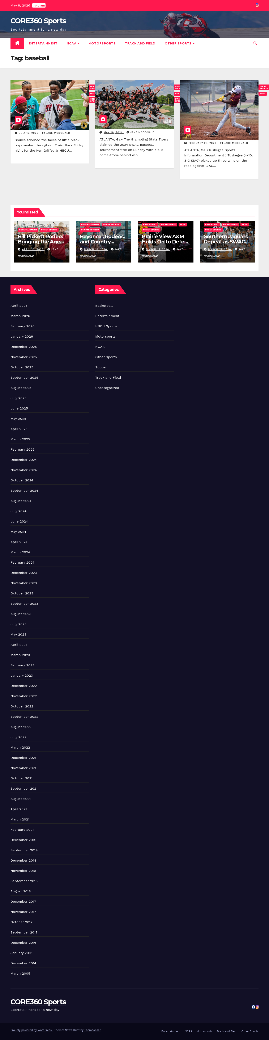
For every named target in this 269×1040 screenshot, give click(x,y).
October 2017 (21, 922)
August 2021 (20, 799)
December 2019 (23, 840)
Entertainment (43, 43)
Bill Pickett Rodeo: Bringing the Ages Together (40, 241)
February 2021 (22, 830)
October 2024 (21, 480)
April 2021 (18, 809)
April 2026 (19, 306)
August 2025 (20, 388)
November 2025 (23, 357)
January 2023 (21, 675)
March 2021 (19, 819)
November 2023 (23, 583)
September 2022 (24, 717)
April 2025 (18, 429)
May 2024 (18, 532)
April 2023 (18, 645)
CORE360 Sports (38, 20)
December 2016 (23, 943)
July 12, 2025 (29, 132)
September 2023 (24, 604)
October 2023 (21, 593)
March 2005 (20, 973)
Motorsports (102, 43)
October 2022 (21, 706)
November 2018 (23, 871)
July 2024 (18, 511)
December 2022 (23, 686)
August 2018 (20, 891)
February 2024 (22, 562)
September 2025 (24, 378)
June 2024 (19, 521)
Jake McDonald (56, 132)
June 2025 (19, 408)
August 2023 (20, 614)
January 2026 (21, 336)
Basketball (150, 224)
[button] (255, 43)
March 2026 (20, 316)
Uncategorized (90, 230)
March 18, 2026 (96, 249)
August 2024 (20, 501)
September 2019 (24, 850)
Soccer (101, 367)
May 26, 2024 (114, 132)
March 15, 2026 (158, 249)
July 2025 (18, 398)
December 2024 (23, 460)
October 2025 (21, 367)
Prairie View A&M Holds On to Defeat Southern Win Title (165, 241)
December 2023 (23, 573)
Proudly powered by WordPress (31, 1030)
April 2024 (18, 542)
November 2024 (23, 470)
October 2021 (21, 778)
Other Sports (179, 43)
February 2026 (22, 326)
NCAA (72, 43)
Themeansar (92, 1030)
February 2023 (22, 665)
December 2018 (23, 860)
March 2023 (20, 655)
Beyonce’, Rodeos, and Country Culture (102, 241)
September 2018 (24, 881)
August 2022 (20, 727)
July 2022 (18, 737)
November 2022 (23, 696)
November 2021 (23, 768)
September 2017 (24, 932)
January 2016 (21, 953)
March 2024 (20, 552)
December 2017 (23, 902)
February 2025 (22, 449)
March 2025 (20, 439)
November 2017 (23, 912)
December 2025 (23, 347)
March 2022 (20, 747)
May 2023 (18, 634)
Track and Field (140, 43)
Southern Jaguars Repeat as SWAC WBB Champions (226, 241)
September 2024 (24, 491)
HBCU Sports (168, 224)
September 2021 (24, 788)
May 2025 (18, 419)
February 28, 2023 (202, 143)
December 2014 (23, 963)
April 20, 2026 (33, 249)
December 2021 (23, 758)
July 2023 (18, 624)
